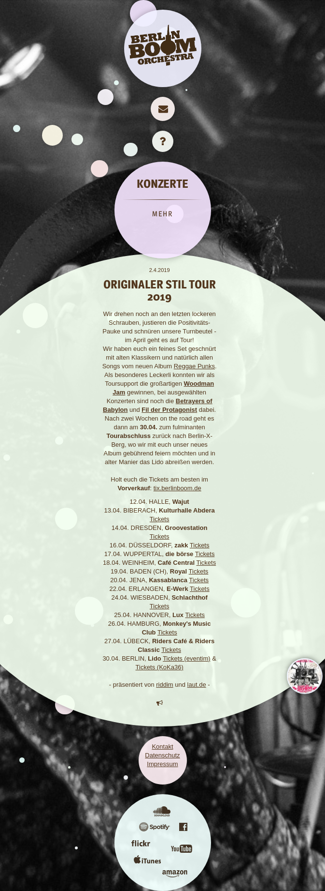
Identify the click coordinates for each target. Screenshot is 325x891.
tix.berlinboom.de (177, 488)
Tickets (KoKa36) (160, 667)
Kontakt (162, 746)
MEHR (162, 214)
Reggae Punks (194, 366)
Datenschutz (162, 755)
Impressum (162, 764)
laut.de (196, 684)
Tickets (160, 519)
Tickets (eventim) (186, 658)
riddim (164, 684)
